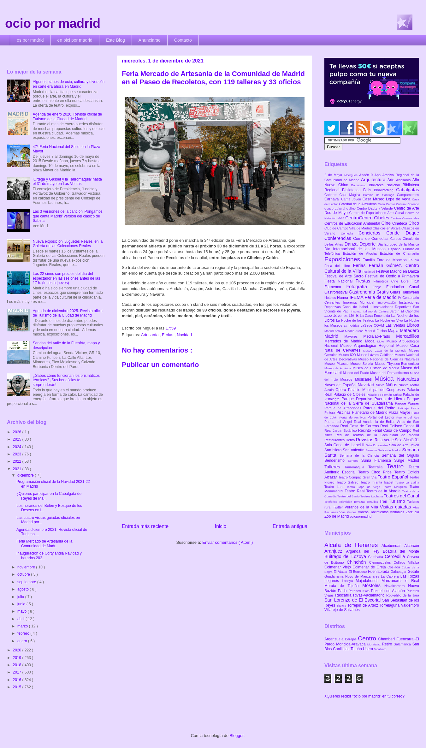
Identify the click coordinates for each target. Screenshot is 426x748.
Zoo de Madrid (337, 516)
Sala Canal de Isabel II (345, 445)
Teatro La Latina (407, 482)
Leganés (333, 581)
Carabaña (376, 557)
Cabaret (331, 195)
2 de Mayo (334, 175)
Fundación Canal (402, 287)
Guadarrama (334, 576)
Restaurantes (335, 440)
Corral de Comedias (371, 238)
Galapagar (399, 571)
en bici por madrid (74, 40)
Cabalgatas (407, 189)
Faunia (414, 260)
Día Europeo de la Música (398, 244)
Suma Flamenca (377, 460)
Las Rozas (409, 576)
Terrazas (360, 501)
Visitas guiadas (396, 506)
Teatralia (377, 467)
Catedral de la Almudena (358, 204)
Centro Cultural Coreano (402, 204)
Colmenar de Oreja (370, 567)
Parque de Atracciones (343, 408)
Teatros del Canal (401, 495)
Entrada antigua (290, 526)
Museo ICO (348, 355)
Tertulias (373, 501)
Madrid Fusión (376, 331)
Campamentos (408, 195)
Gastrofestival (336, 292)
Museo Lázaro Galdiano (375, 355)
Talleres (334, 466)
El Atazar (341, 571)
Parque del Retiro (380, 408)
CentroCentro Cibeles (368, 217)
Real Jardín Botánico (341, 430)
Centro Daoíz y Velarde (375, 208)
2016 (17, 680)
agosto (23, 589)
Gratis (383, 291)
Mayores (354, 336)
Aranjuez (335, 551)
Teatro (398, 466)
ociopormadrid (360, 516)
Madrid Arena (355, 331)
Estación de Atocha (361, 253)
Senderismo (336, 460)
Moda (371, 341)
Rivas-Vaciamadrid (369, 595)
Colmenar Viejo (338, 567)
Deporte (368, 243)
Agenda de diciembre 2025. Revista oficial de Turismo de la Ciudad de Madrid (68, 313)
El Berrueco (358, 571)
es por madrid (30, 40)
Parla (343, 591)
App (378, 175)
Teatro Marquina (396, 487)
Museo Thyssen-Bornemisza (397, 363)
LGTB (354, 315)
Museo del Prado (356, 373)
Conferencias (338, 238)
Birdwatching (385, 190)
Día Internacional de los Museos (356, 249)
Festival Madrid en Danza (397, 271)
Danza (352, 243)
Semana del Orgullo (400, 455)
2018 (17, 665)
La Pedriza (352, 325)
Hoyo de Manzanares (363, 576)
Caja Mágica (351, 195)
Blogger (237, 735)
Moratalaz (374, 644)
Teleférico (331, 501)
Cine (387, 223)
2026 (17, 432)
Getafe (413, 571)
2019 (17, 658)
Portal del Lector (382, 417)
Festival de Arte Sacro (344, 276)
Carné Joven (352, 199)
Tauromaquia (356, 467)
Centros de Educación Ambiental (353, 223)
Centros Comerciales (405, 218)
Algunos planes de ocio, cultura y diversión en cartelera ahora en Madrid (68, 84)
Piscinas (344, 412)
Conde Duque (402, 232)
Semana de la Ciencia (361, 455)
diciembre (26, 475)
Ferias (168, 334)
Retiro (351, 440)
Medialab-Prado (380, 336)
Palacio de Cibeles (350, 394)
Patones (355, 591)
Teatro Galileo (348, 482)
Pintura (330, 412)
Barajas (351, 639)
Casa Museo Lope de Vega (387, 199)
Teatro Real (355, 491)
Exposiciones (343, 259)
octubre (24, 574)
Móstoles (373, 585)
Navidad (184, 334)
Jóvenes (341, 315)
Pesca (415, 408)
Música (386, 378)
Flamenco (335, 287)
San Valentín (354, 450)
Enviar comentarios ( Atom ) (227, 542)
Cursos (396, 238)
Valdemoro (410, 605)
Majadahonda (369, 581)
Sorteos (354, 460)
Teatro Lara (335, 487)
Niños (392, 384)
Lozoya (349, 581)
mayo (22, 611)
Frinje (379, 287)
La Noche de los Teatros (355, 320)
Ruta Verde (385, 440)
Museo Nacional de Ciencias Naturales (388, 359)
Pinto (367, 591)
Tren (384, 501)
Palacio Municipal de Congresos (377, 390)
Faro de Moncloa (393, 260)
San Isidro (333, 450)
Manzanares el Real (400, 581)
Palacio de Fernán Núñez (385, 394)
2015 (17, 687)
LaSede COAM (373, 325)
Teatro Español (394, 476)
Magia (394, 331)
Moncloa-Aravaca (351, 644)
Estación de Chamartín (399, 253)
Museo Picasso (337, 363)
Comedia (349, 233)
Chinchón (358, 562)
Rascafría (344, 595)
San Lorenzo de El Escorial (353, 600)
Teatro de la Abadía (384, 491)
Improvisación (388, 302)
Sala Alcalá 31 (407, 440)
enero (22, 641)
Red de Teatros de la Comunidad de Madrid (377, 435)
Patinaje (404, 408)
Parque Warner (407, 403)
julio (21, 597)
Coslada (395, 567)
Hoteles (330, 298)
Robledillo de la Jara (402, 595)
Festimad (369, 271)
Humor (343, 297)
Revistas (365, 439)
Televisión (346, 501)
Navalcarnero (396, 586)
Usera (368, 649)
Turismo (398, 501)
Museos (347, 379)
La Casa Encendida (375, 316)
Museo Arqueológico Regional (368, 345)
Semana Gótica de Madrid (383, 450)
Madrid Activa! (334, 331)
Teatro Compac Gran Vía (358, 477)
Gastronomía (362, 291)
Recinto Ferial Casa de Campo (385, 430)
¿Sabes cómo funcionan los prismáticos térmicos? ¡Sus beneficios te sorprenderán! (66, 380)
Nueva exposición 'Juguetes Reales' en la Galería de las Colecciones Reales (68, 243)
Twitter (339, 507)
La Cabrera (390, 576)
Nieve (381, 385)
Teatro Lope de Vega (364, 487)
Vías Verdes (349, 512)
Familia (370, 260)
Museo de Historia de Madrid (376, 368)
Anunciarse (150, 40)
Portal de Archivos (353, 417)
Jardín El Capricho (404, 311)
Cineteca (400, 223)
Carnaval (332, 199)
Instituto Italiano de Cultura (370, 311)
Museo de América (338, 368)
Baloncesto (360, 185)
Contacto (183, 40)
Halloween (410, 292)
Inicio (220, 526)
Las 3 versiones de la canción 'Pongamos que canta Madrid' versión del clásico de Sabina (68, 216)
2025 (17, 439)
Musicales (365, 379)
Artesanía (150, 334)
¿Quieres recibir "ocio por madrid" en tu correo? (364, 696)
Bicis (368, 190)
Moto (381, 341)
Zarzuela (412, 512)
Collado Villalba (406, 562)
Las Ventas (396, 325)
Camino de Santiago (380, 195)
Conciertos (372, 232)
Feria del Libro (338, 266)
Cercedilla (396, 556)
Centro (368, 638)
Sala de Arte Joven (404, 445)
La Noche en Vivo (389, 320)
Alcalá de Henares (353, 545)
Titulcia (342, 605)
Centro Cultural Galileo (340, 208)
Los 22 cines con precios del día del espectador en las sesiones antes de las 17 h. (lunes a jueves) (66, 278)
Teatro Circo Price (376, 472)
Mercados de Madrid (344, 341)
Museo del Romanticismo (390, 373)
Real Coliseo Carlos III (399, 426)
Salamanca (403, 644)
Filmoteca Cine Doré (392, 281)
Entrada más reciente (145, 526)
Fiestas (365, 280)
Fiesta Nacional (340, 281)
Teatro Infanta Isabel (377, 482)
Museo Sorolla (362, 363)
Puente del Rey (407, 417)
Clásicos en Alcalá (387, 228)
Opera (341, 390)
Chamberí (387, 639)
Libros (413, 325)
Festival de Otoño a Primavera (392, 276)
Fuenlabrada (379, 571)
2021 (17, 469)
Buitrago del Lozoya (346, 556)
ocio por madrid (52, 23)
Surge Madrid (406, 460)
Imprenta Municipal (360, 302)
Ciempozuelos (381, 562)
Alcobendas (393, 545)
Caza (382, 204)
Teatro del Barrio (348, 496)
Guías (395, 292)
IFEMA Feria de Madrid (374, 297)
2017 (17, 672)
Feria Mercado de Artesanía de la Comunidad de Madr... (44, 543)
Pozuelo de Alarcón (388, 591)
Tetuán (357, 649)
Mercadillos (407, 336)
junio (22, 604)
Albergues (351, 175)
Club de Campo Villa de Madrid (348, 228)
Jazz (329, 315)
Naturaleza (408, 379)
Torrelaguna (390, 605)
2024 (17, 447)
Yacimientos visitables (388, 512)
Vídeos (364, 512)
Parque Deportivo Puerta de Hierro (374, 399)
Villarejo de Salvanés (342, 610)
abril (21, 619)
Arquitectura (374, 179)
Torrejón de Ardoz (363, 605)
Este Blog (115, 40)
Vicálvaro (380, 649)
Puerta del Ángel (339, 422)
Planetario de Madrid (370, 412)
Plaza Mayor (400, 412)
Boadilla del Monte (401, 551)
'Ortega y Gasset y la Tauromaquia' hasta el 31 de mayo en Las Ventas (67, 181)
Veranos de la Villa (362, 507)
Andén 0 (367, 175)
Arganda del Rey (364, 551)
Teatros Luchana (372, 496)
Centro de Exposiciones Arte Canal (377, 213)
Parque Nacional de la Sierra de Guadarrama (371, 401)
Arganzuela (334, 639)
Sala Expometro (377, 445)
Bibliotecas (352, 190)
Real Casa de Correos (360, 426)
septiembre (27, 582)
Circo (413, 223)
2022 (17, 461)
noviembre (26, 567)
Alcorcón (411, 545)
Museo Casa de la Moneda (386, 350)
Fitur (415, 281)
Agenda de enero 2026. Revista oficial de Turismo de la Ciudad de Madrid (67, 116)
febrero (23, 633)
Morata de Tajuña (343, 586)
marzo (23, 626)
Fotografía (359, 286)
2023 (17, 454)
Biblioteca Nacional (386, 185)
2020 (17, 650)
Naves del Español (341, 385)
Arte (392, 180)
